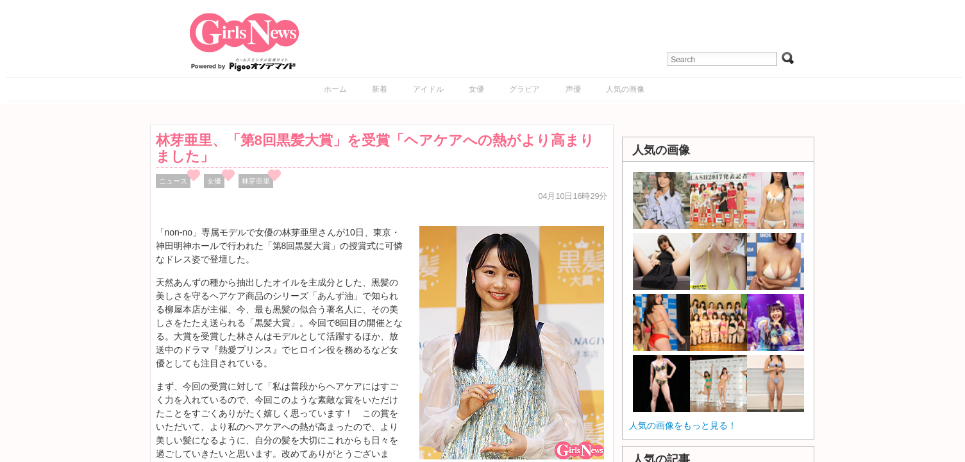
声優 (573, 89)
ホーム (335, 89)
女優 (476, 89)
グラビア (524, 89)
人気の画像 (625, 89)
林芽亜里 (256, 181)
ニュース (173, 181)
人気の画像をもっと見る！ (683, 425)
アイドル (428, 89)
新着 (379, 89)
